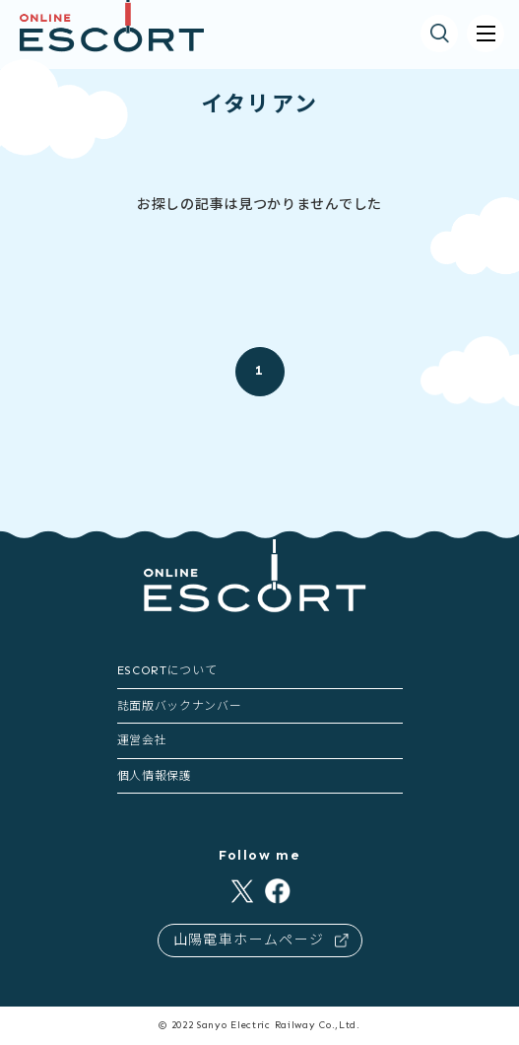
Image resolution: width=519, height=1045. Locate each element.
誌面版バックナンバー (179, 706)
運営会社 (142, 740)
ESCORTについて (167, 670)
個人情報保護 (154, 776)
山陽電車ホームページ (261, 940)
